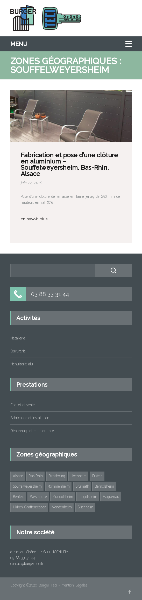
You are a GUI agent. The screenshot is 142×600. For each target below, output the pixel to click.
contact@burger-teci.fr (27, 564)
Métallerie (17, 338)
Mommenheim (58, 486)
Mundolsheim (63, 497)
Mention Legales (74, 585)
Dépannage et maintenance (32, 431)
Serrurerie (18, 351)
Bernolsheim (104, 486)
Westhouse (38, 497)
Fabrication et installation (29, 418)
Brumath (82, 486)
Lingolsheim (88, 497)
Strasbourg (56, 476)
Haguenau (111, 497)
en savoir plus (34, 219)
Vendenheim (62, 507)
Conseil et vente (22, 405)
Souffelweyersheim (27, 486)
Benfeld (18, 497)
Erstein (97, 476)
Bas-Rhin (36, 476)
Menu (18, 43)
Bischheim (85, 507)
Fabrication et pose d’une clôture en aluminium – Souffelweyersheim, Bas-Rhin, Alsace (69, 164)
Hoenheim (79, 476)
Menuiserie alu (21, 364)
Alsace (18, 476)
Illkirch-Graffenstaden (29, 507)
